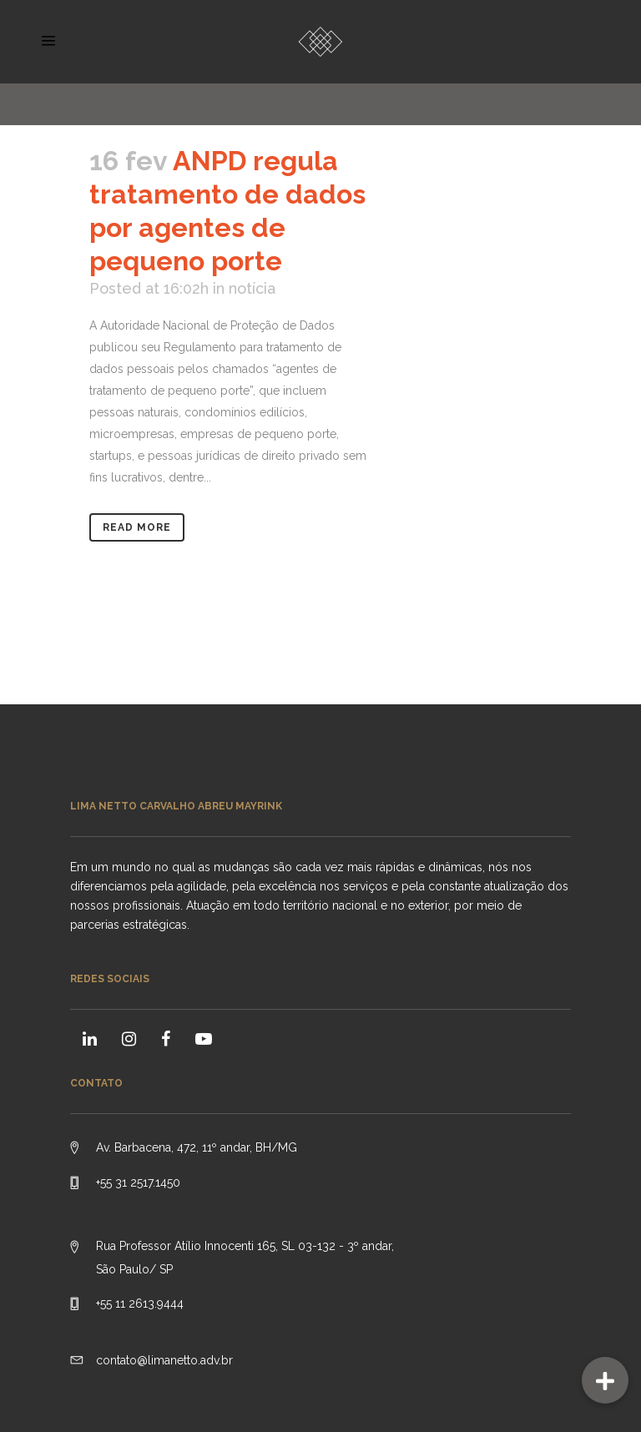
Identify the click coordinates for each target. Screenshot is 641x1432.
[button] (605, 1380)
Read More (137, 527)
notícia (252, 288)
